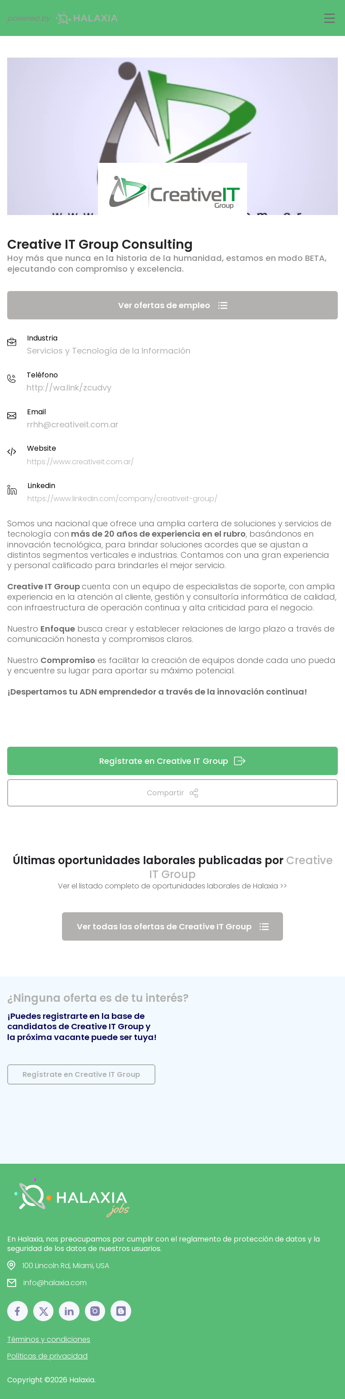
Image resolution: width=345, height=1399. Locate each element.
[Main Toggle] (329, 18)
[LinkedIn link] (69, 1311)
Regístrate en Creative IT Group (172, 761)
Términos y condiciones (48, 1339)
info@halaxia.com (55, 1283)
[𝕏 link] (43, 1311)
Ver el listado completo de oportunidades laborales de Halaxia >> (172, 886)
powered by (62, 18)
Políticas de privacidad (47, 1356)
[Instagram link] (95, 1311)
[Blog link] (121, 1311)
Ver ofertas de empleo (172, 305)
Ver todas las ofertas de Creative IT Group (173, 926)
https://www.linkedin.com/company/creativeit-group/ (122, 498)
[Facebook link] (17, 1311)
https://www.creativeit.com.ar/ (80, 462)
